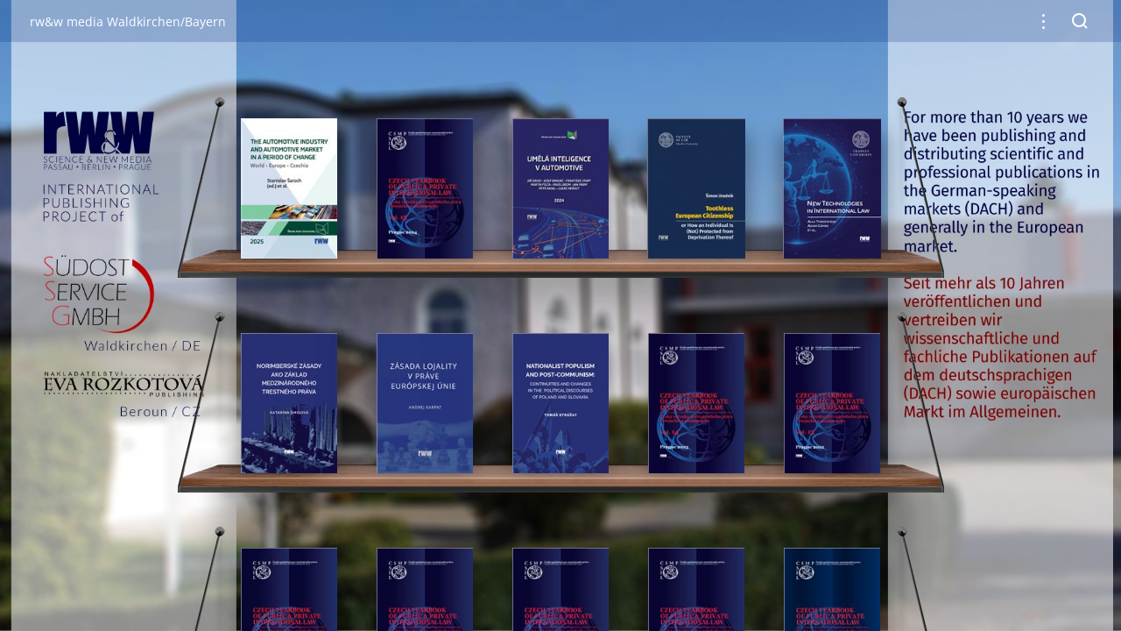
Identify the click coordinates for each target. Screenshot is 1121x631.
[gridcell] (289, 188)
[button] (1043, 21)
